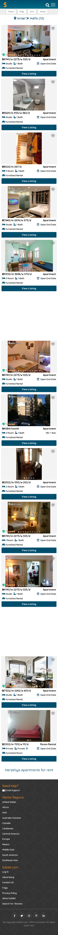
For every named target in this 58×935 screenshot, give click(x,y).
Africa (5, 807)
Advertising (8, 877)
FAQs (5, 887)
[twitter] (21, 915)
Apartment (49, 59)
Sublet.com (10, 867)
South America (10, 855)
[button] (42, 11)
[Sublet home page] (5, 4)
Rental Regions (13, 797)
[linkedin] (43, 915)
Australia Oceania (11, 818)
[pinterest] (36, 915)
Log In (5, 871)
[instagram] (29, 915)
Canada (6, 823)
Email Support (11, 790)
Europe (6, 839)
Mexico (6, 844)
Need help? (10, 786)
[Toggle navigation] (53, 4)
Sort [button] (32, 11)
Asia (4, 812)
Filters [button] (11, 11)
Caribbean (7, 828)
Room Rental (48, 744)
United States (9, 802)
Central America (10, 833)
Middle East (8, 849)
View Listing (29, 73)
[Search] (47, 4)
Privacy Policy (9, 893)
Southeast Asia (10, 860)
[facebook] (14, 915)
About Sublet (9, 898)
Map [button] (22, 11)
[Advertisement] (29, 316)
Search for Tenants (12, 903)
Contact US (8, 882)
